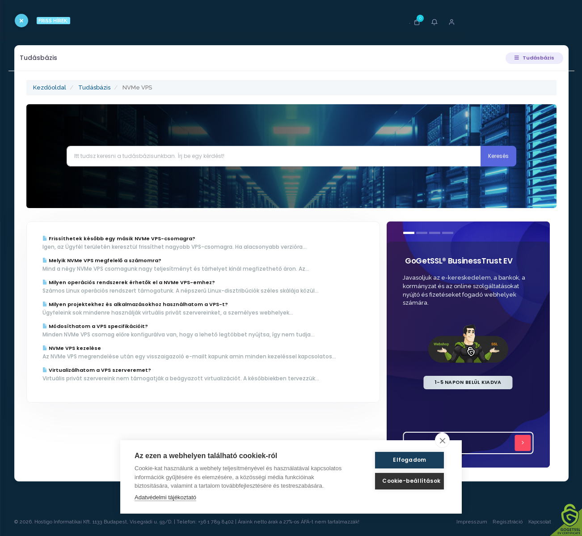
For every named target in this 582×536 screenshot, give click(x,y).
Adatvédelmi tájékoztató (165, 497)
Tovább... (472, 443)
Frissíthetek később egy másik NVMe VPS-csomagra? (160, 238)
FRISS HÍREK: (88, 20)
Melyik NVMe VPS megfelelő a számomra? (143, 260)
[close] (442, 440)
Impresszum (467, 522)
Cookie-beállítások (404, 481)
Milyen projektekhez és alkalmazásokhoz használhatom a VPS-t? (176, 304)
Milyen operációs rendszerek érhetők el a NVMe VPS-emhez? (170, 282)
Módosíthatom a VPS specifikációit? (136, 326)
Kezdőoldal (90, 87)
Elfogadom (404, 460)
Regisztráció (504, 522)
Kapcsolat (544, 522)
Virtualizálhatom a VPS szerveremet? (138, 377)
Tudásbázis (528, 57)
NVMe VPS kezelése (113, 348)
